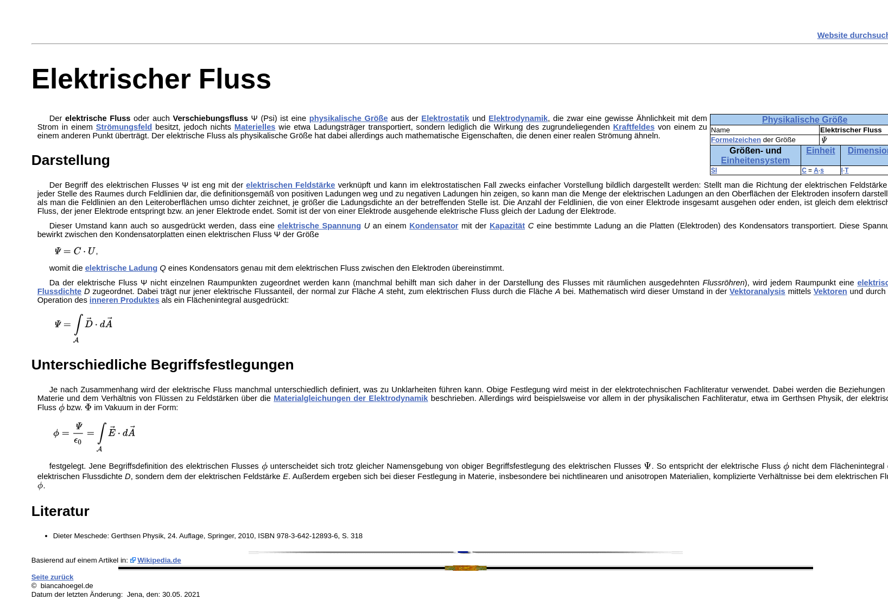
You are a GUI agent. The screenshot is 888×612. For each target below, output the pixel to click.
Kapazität (507, 225)
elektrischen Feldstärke (290, 185)
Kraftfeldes (634, 127)
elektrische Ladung (121, 268)
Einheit (820, 150)
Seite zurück (52, 577)
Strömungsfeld (124, 127)
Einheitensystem (755, 160)
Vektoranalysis (757, 291)
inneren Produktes (125, 300)
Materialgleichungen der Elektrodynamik (351, 398)
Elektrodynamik (518, 118)
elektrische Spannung (319, 225)
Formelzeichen (736, 140)
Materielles (255, 127)
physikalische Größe (348, 118)
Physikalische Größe (804, 119)
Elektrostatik (445, 118)
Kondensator (433, 225)
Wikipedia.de (159, 560)
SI (714, 170)
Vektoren (830, 291)
